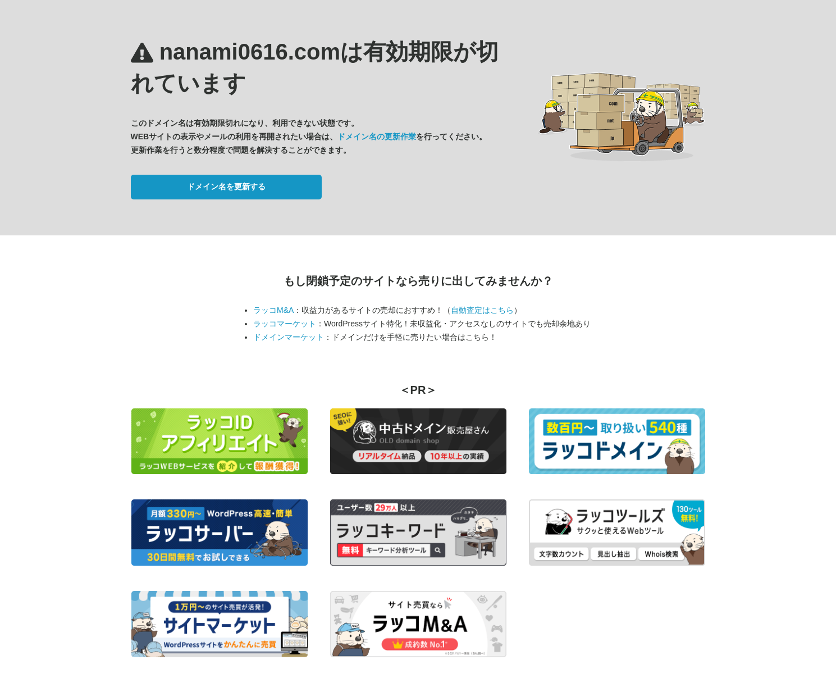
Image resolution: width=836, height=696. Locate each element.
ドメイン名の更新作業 (376, 136)
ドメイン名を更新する (226, 186)
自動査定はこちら (482, 310)
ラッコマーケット (284, 323)
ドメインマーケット (288, 337)
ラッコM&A (273, 310)
